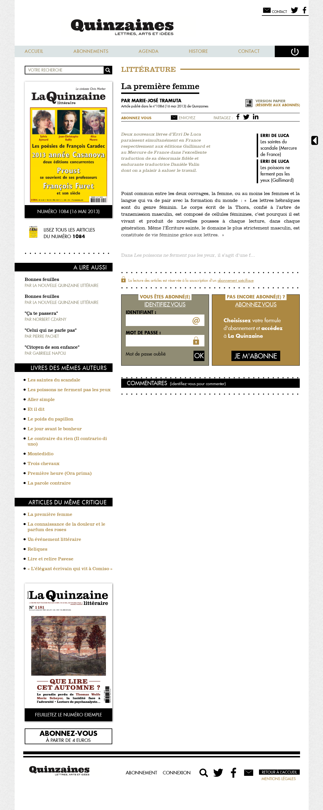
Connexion (177, 773)
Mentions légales (279, 778)
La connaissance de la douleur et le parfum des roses (66, 527)
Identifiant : (141, 312)
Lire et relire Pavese (51, 559)
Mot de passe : (143, 332)
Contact (249, 51)
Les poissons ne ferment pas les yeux (69, 390)
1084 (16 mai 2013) (171, 106)
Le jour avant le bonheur (55, 429)
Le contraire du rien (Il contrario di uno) (67, 442)
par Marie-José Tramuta (151, 100)
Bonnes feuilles (42, 279)
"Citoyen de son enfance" (52, 347)
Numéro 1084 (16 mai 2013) (68, 211)
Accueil (34, 51)
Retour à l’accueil (279, 772)
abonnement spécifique (236, 280)
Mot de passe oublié (146, 354)
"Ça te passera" (41, 313)
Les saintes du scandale (54, 380)
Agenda (149, 51)
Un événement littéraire (54, 539)
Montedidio (40, 454)
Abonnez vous (136, 118)
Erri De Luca (274, 135)
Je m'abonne (256, 356)
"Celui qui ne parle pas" (51, 330)
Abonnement (141, 773)
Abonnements (91, 51)
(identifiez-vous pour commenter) (198, 383)
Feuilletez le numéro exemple (68, 715)
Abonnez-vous (68, 733)
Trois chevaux (43, 464)
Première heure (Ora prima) (60, 473)
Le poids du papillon (50, 419)
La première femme (50, 514)
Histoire (198, 51)
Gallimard (282, 180)
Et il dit (36, 409)
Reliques (37, 549)
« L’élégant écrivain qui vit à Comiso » (70, 569)
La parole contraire (49, 483)
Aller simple (41, 400)
